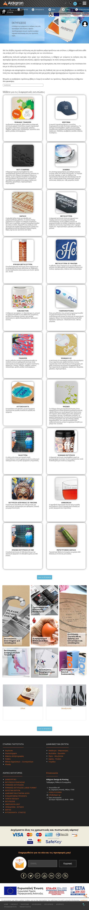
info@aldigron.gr (54, 795)
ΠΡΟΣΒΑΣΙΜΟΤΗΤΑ (10, 907)
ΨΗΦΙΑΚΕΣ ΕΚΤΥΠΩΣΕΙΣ (14, 785)
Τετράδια (52, 762)
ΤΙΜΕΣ (67, 9)
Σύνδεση (85, 24)
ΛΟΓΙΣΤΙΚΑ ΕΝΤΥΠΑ (12, 790)
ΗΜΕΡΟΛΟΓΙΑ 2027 (12, 804)
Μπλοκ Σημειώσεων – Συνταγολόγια (19, 762)
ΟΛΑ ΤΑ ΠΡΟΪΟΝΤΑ (44, 577)
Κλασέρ (8, 764)
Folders (8, 759)
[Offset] (23, 695)
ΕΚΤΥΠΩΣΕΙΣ (10, 801)
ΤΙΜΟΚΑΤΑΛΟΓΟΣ (25, 907)
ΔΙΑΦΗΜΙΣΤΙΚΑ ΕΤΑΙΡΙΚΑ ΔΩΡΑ (17, 793)
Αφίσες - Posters (55, 759)
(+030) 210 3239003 (55, 792)
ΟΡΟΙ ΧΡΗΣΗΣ (48, 904)
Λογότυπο (9, 750)
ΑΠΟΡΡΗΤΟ (60, 904)
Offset (23, 708)
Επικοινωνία (52, 773)
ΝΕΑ (53, 9)
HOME (6, 904)
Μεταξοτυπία (66, 708)
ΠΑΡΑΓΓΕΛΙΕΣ (25, 904)
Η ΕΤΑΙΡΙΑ (10, 10)
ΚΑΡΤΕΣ (8, 810)
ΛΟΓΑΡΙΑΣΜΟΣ (36, 904)
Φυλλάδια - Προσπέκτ (57, 753)
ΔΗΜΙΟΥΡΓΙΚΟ (10, 779)
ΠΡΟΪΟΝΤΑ (39, 9)
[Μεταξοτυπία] (66, 695)
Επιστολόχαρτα (11, 753)
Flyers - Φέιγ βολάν (56, 756)
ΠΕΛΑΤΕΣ (24, 9)
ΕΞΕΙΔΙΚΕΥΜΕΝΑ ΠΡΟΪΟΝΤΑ (16, 796)
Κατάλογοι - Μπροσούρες (58, 750)
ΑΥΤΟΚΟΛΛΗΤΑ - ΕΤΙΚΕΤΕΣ (15, 812)
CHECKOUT (14, 904)
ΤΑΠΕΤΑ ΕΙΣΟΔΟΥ (12, 799)
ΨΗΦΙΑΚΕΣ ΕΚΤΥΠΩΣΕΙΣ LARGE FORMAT (21, 788)
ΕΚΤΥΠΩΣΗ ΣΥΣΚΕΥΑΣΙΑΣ (15, 782)
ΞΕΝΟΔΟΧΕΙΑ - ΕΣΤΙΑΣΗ (14, 807)
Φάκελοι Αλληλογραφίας (14, 756)
